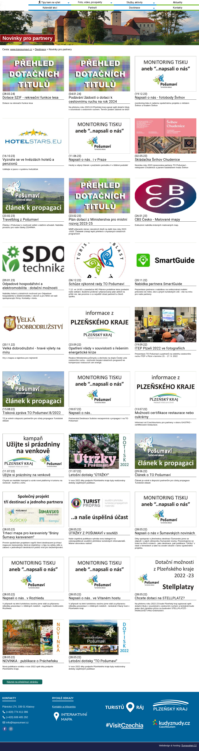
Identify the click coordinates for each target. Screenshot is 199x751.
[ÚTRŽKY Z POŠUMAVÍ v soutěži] (99, 526)
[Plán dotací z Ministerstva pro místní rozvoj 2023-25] (99, 212)
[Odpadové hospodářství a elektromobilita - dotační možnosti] (33, 277)
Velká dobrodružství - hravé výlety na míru (31, 350)
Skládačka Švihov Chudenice (157, 159)
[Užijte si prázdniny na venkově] (33, 468)
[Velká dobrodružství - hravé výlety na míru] (33, 341)
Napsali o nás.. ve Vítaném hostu (94, 598)
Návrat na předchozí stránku (22, 682)
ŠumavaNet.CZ (189, 745)
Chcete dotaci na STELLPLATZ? (160, 598)
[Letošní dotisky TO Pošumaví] (99, 654)
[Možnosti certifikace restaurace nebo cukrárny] (165, 406)
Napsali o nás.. (80, 413)
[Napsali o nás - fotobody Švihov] (165, 90)
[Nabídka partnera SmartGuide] (165, 277)
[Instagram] (11, 728)
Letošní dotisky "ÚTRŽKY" (89, 475)
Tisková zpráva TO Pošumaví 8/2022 (31, 413)
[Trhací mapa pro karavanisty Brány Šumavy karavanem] (33, 526)
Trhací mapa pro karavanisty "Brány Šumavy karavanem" (30, 535)
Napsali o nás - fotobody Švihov (160, 97)
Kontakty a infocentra (64, 706)
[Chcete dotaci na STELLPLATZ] (165, 591)
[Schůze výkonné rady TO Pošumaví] (99, 277)
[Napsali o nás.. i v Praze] (99, 152)
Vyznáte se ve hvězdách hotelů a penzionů (28, 161)
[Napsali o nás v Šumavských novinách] (165, 526)
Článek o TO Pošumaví (153, 475)
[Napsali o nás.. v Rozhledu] (33, 591)
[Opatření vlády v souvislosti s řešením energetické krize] (99, 341)
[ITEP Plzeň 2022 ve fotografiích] (165, 341)
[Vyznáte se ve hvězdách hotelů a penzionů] (33, 152)
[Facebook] (4, 728)
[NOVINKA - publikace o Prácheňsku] (33, 654)
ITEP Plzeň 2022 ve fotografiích (160, 348)
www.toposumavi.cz (21, 49)
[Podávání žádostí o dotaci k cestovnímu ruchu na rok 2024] (99, 90)
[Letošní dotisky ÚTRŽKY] (99, 468)
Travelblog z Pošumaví (20, 219)
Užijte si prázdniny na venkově (26, 475)
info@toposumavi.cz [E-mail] (17, 722)
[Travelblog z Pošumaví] (33, 212)
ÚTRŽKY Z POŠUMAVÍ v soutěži (93, 533)
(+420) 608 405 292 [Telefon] (17, 717)
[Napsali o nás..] (99, 406)
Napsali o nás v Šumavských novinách (165, 533)
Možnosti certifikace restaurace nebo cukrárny (164, 415)
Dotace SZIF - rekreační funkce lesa (30, 97)
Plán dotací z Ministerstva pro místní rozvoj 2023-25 (98, 221)
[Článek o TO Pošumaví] (165, 468)
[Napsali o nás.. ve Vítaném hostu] (99, 591)
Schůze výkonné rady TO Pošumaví (96, 284)
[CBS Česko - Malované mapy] (165, 212)
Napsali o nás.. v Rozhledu (23, 598)
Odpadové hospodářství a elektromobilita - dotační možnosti (30, 286)
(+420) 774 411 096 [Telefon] (17, 712)
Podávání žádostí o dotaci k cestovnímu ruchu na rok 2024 (93, 99)
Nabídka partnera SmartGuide (158, 284)
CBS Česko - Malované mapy (157, 219)
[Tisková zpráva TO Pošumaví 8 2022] (33, 406)
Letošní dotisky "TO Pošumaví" (93, 661)
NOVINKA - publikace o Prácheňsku (30, 661)
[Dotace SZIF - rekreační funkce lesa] (33, 90)
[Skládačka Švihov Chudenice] (165, 152)
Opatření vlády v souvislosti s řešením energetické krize (98, 350)
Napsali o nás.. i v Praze (87, 159)
